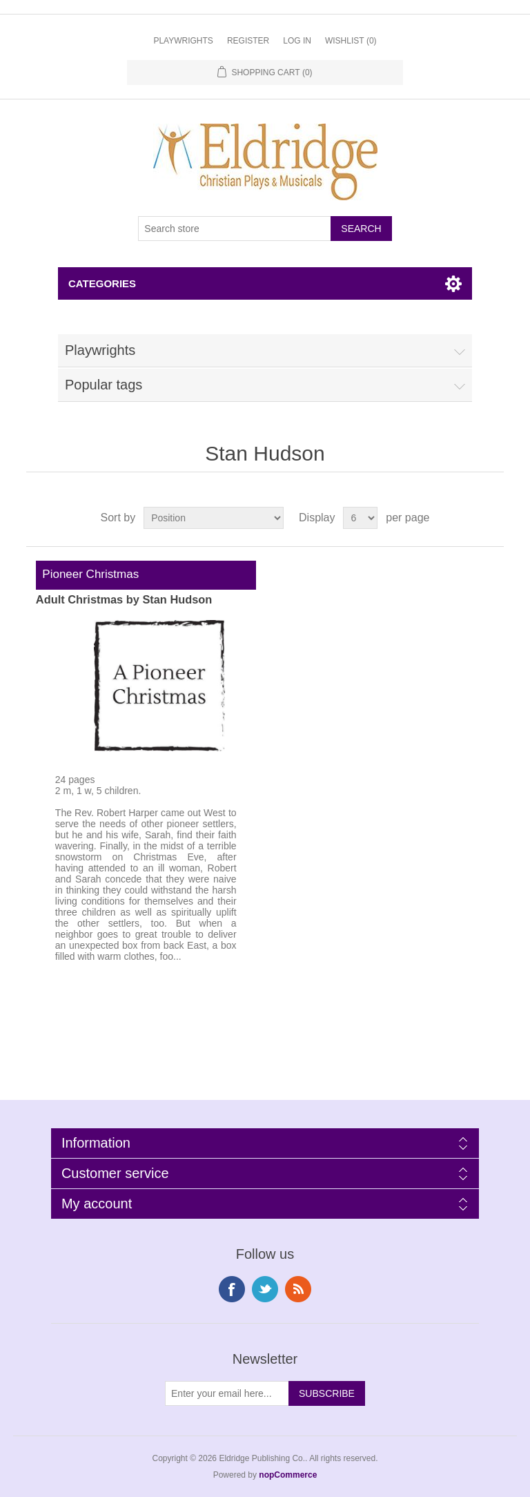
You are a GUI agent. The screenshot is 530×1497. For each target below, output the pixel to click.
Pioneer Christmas (87, 574)
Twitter (265, 1289)
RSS (298, 1289)
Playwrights (183, 41)
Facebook (232, 1289)
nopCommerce (288, 1475)
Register (248, 41)
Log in (297, 41)
